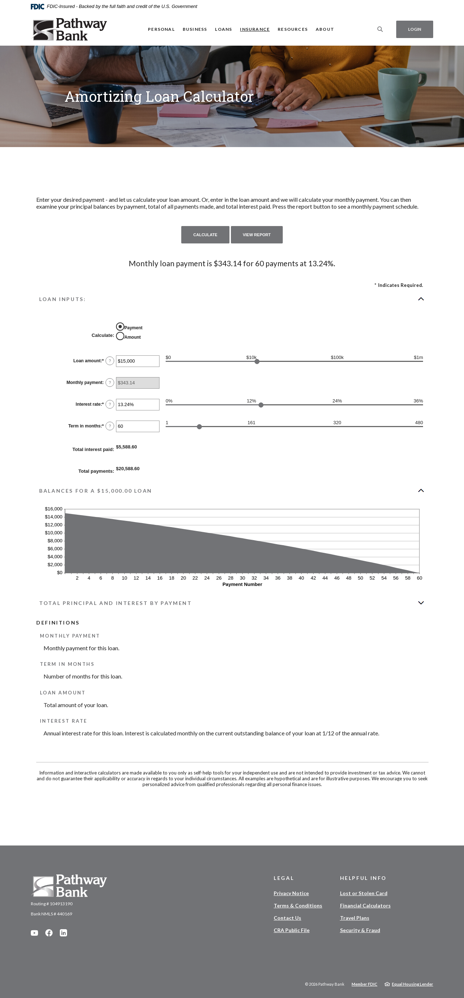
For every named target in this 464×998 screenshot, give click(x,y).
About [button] (325, 29)
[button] (232, 299)
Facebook (49, 932)
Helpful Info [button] (363, 878)
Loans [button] (223, 29)
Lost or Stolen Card (364, 893)
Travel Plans (354, 918)
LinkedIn (63, 932)
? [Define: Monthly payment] (110, 382)
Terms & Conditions (298, 905)
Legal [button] (284, 878)
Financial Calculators (365, 905)
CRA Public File (292, 930)
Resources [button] (293, 29)
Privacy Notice (291, 893)
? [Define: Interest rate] (110, 404)
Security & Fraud (360, 930)
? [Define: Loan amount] (110, 361)
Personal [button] (161, 29)
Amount (132, 337)
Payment (133, 327)
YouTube (34, 932)
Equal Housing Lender (412, 984)
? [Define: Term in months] (110, 426)
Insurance (255, 29)
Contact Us (287, 918)
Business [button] (195, 29)
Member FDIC (364, 984)
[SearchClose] (380, 29)
